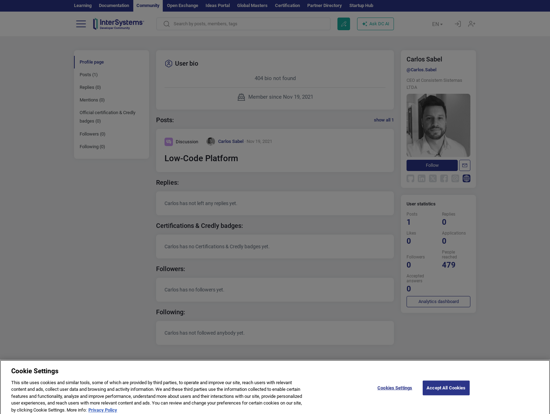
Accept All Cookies (446, 390)
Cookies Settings (394, 390)
